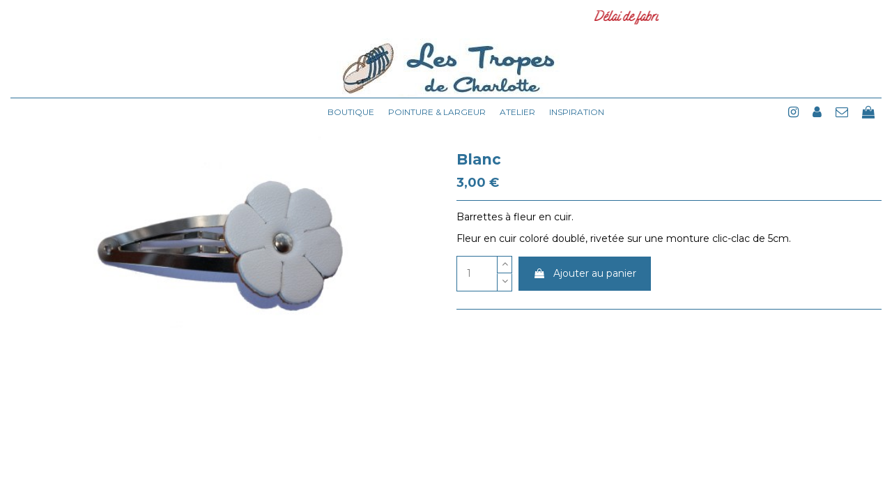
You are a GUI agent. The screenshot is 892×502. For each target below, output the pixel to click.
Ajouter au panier (584, 273)
